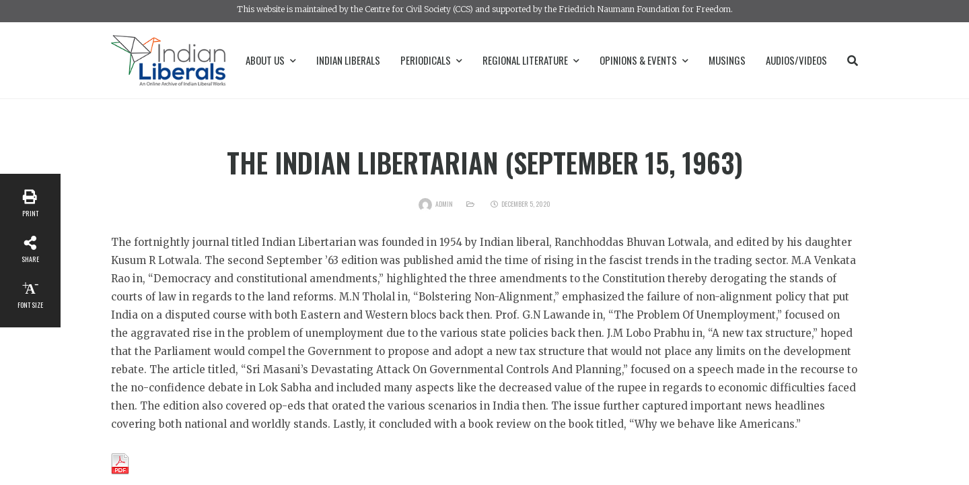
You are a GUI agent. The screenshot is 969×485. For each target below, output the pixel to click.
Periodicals (431, 60)
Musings (727, 60)
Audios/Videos (796, 60)
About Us (271, 60)
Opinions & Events (644, 60)
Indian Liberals (348, 60)
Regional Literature (530, 60)
